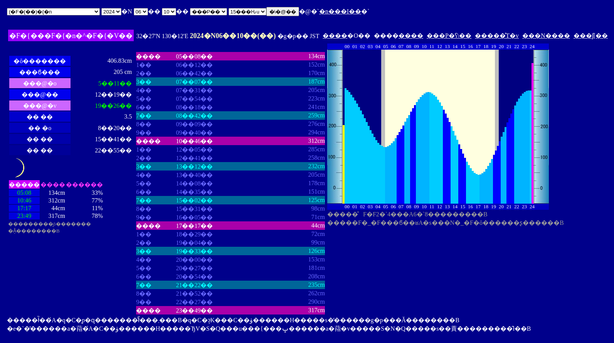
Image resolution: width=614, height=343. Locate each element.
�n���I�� (340, 11)
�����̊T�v (497, 35)
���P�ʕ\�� (449, 35)
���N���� (546, 35)
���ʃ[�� (591, 35)
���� (335, 35)
